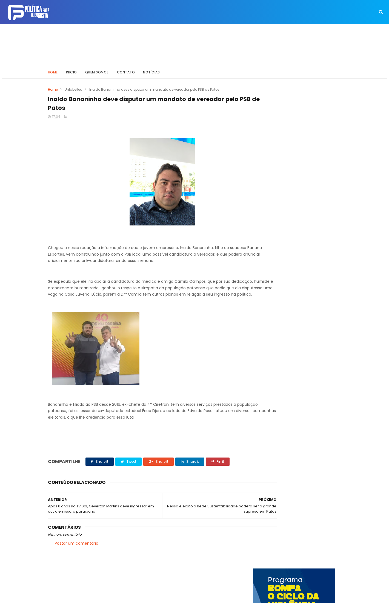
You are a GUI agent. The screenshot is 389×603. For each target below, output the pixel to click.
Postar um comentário (76, 549)
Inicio (71, 69)
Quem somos (97, 69)
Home (53, 69)
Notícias (151, 69)
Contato (126, 69)
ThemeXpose (78, 596)
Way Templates (122, 596)
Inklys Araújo (175, 596)
